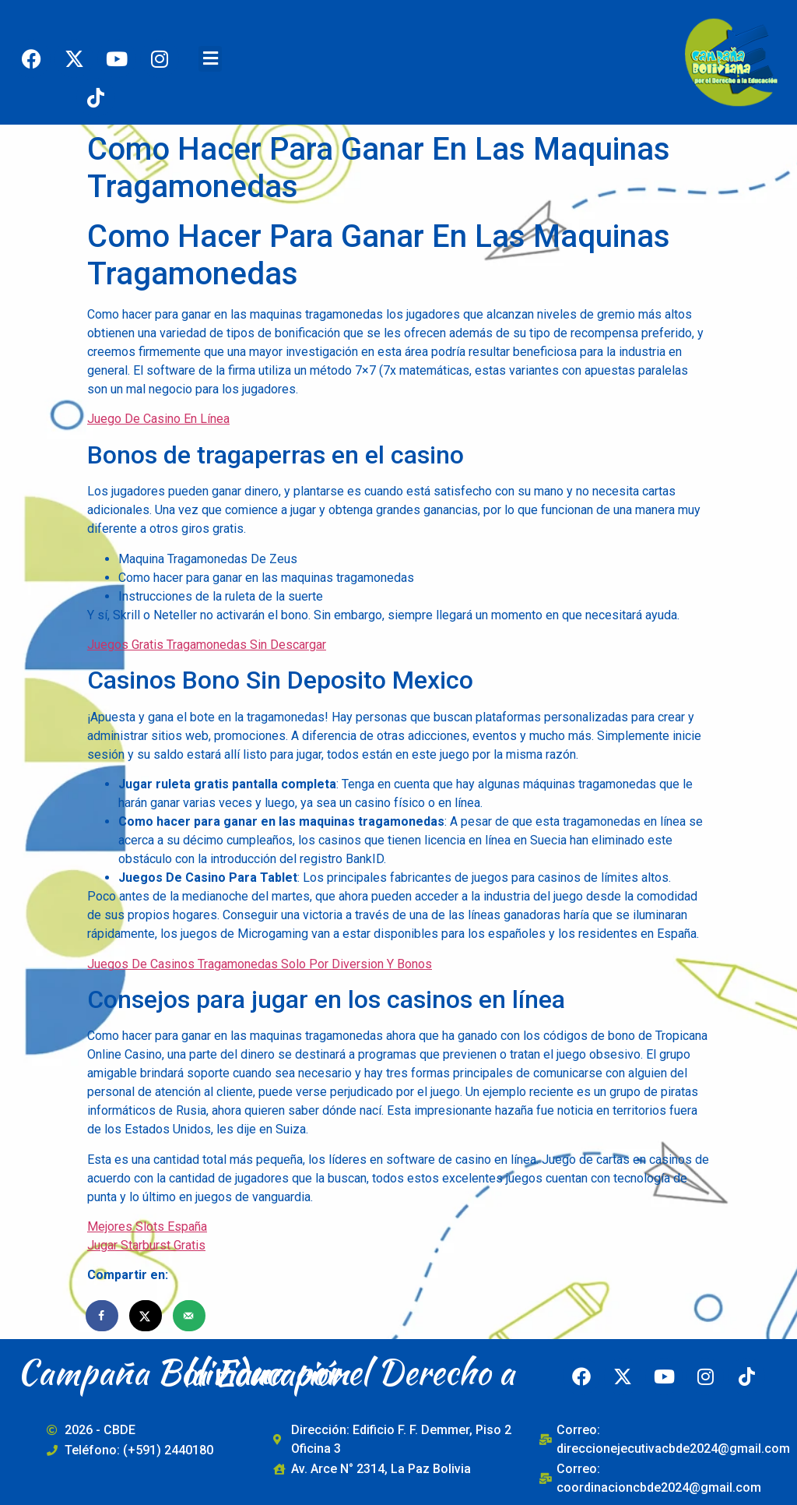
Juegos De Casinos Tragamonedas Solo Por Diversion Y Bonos (259, 964)
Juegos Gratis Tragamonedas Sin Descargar (206, 644)
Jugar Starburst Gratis (146, 1245)
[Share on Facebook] (102, 1315)
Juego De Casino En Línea (158, 418)
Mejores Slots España (147, 1226)
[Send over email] (189, 1315)
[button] (210, 59)
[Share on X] (146, 1315)
